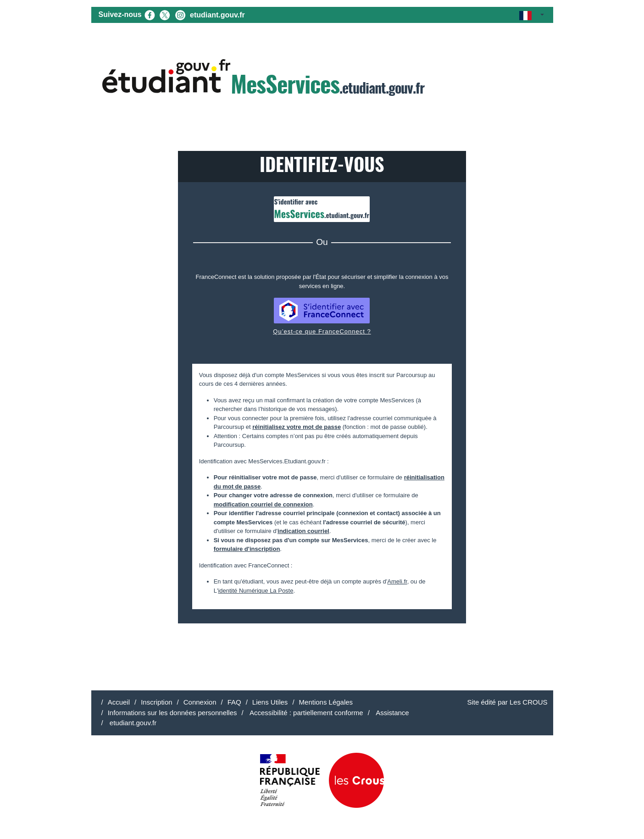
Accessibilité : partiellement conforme (305, 713)
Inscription (156, 702)
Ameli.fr (397, 581)
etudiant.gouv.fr (217, 15)
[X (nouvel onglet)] (164, 14)
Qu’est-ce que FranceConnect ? (322, 331)
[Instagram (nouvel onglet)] (180, 14)
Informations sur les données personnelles (172, 713)
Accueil (119, 702)
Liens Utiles (270, 702)
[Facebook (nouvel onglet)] (149, 14)
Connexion (200, 702)
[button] (531, 15)
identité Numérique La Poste (255, 590)
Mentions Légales (326, 702)
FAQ (234, 702)
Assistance (391, 713)
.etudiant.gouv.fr (263, 78)
